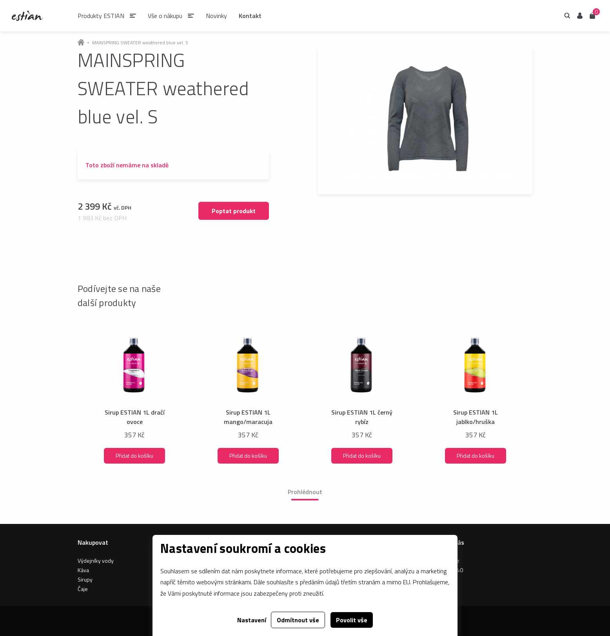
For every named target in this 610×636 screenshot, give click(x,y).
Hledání (567, 15)
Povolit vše (351, 620)
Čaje (83, 589)
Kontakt (250, 15)
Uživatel (580, 15)
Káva (83, 570)
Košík (592, 15)
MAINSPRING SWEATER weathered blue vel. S (140, 42)
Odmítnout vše (298, 620)
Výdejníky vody (96, 560)
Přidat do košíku (134, 455)
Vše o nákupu (165, 15)
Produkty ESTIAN (101, 15)
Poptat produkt (234, 211)
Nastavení (251, 620)
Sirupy (85, 579)
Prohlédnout (305, 491)
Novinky (216, 15)
